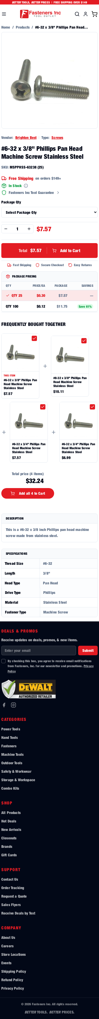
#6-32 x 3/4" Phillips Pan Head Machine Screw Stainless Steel (28, 448)
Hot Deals (8, 821)
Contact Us (9, 879)
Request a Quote (14, 896)
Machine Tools (12, 754)
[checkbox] (34, 338)
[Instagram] (13, 705)
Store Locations (13, 954)
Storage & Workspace (18, 779)
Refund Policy (12, 979)
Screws (57, 137)
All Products (11, 812)
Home (5, 27)
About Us (8, 937)
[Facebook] (4, 705)
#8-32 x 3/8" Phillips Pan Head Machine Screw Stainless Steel (70, 382)
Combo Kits (10, 788)
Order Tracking (12, 887)
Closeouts (8, 838)
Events (6, 963)
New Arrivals (11, 829)
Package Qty (11, 202)
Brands (6, 846)
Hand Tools (9, 737)
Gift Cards (9, 855)
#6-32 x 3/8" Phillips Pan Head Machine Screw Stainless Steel (20, 384)
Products (23, 27)
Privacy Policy (12, 988)
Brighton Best (25, 137)
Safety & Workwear (16, 771)
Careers (7, 946)
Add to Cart (49, 250)
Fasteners (8, 746)
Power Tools (10, 729)
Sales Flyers (11, 904)
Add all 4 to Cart (28, 493)
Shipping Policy (13, 971)
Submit (87, 650)
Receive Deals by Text (18, 913)
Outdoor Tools (11, 763)
